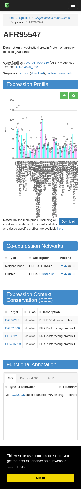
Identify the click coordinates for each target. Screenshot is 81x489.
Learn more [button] (16, 467)
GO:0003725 (20, 395)
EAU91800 (12, 328)
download (37, 73)
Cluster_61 (47, 274)
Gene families (13, 62)
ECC (45, 300)
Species (24, 18)
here (60, 228)
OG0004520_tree (26, 67)
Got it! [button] (40, 478)
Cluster (10, 274)
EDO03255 (12, 336)
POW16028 (13, 344)
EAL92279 (12, 320)
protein (51, 73)
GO (10, 378)
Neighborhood (14, 266)
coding (24, 73)
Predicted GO (29, 378)
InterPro (51, 378)
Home (10, 18)
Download (68, 221)
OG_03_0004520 (37, 62)
